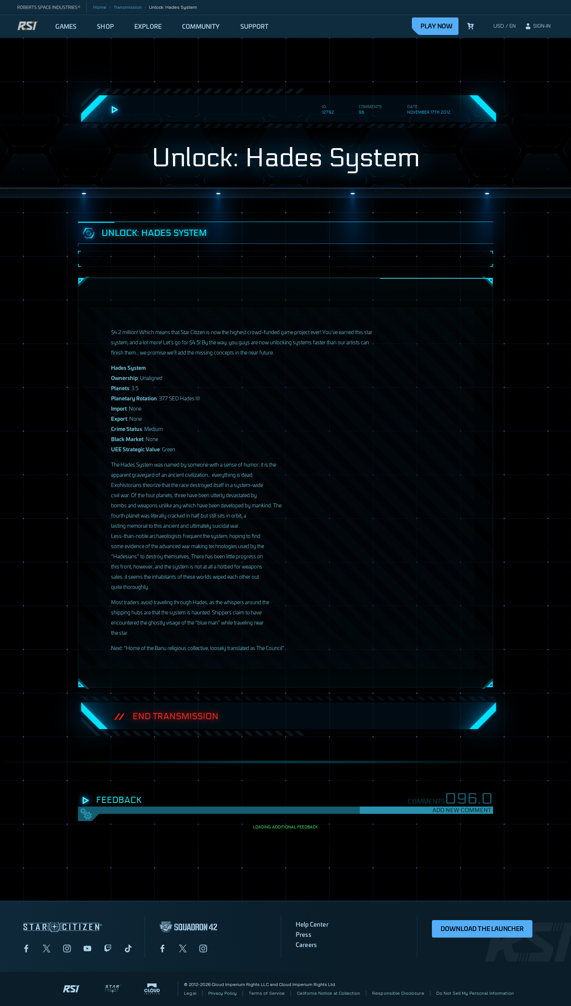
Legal (190, 993)
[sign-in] (537, 26)
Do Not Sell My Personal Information (475, 993)
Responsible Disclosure (398, 993)
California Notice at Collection (328, 993)
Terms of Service (267, 993)
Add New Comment (461, 810)
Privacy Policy (222, 993)
